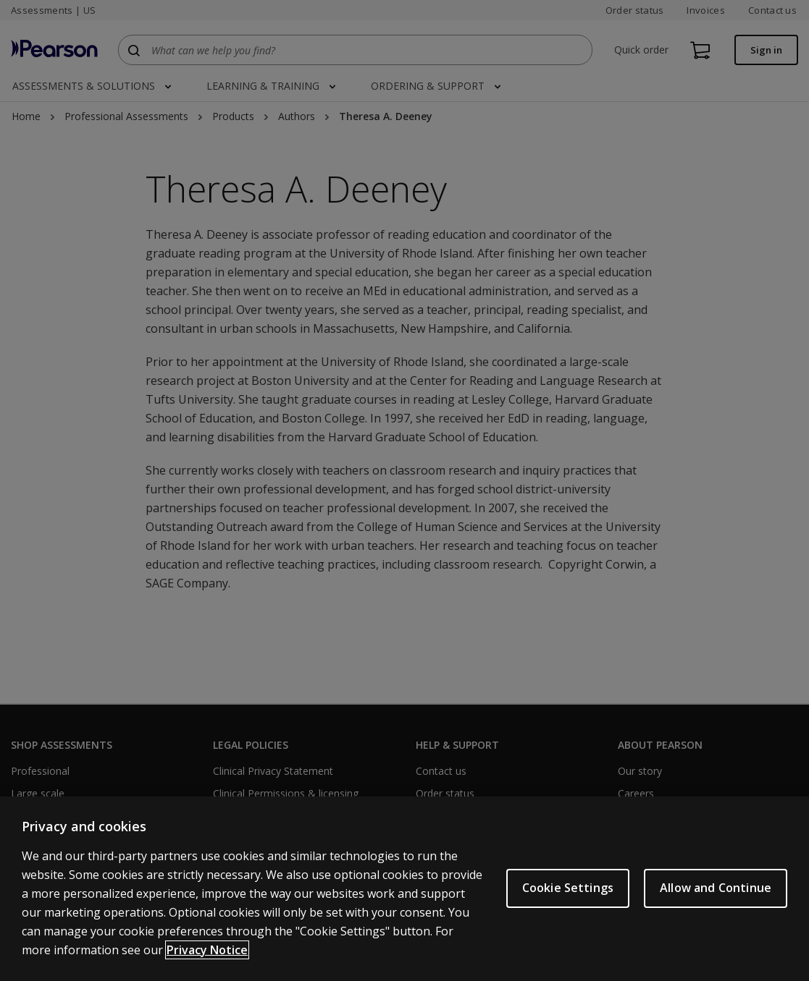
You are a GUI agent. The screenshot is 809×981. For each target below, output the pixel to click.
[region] (404, 889)
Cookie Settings (567, 888)
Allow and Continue (715, 888)
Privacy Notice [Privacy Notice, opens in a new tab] (207, 950)
